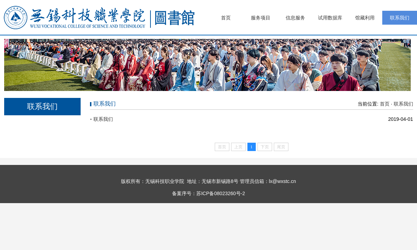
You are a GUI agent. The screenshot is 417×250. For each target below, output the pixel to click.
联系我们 (399, 17)
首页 (226, 17)
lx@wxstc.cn (282, 181)
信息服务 (295, 17)
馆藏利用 (365, 17)
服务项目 (260, 17)
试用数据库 (330, 17)
